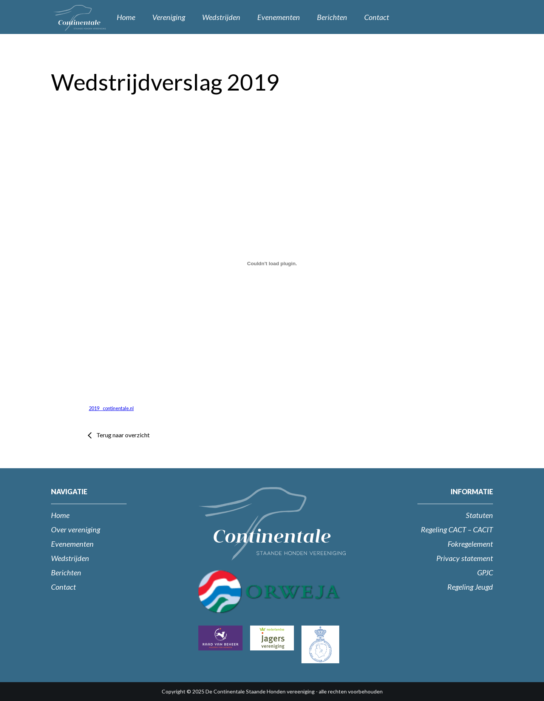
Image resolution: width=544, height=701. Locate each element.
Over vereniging (75, 529)
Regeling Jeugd (470, 586)
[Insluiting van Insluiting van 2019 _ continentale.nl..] (272, 263)
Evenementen (278, 17)
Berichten (332, 17)
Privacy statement (464, 558)
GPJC (485, 572)
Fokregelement (470, 543)
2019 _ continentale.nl (111, 408)
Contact (376, 17)
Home (126, 17)
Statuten (479, 515)
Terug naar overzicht (123, 434)
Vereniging (168, 17)
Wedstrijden (221, 17)
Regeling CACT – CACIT (457, 529)
